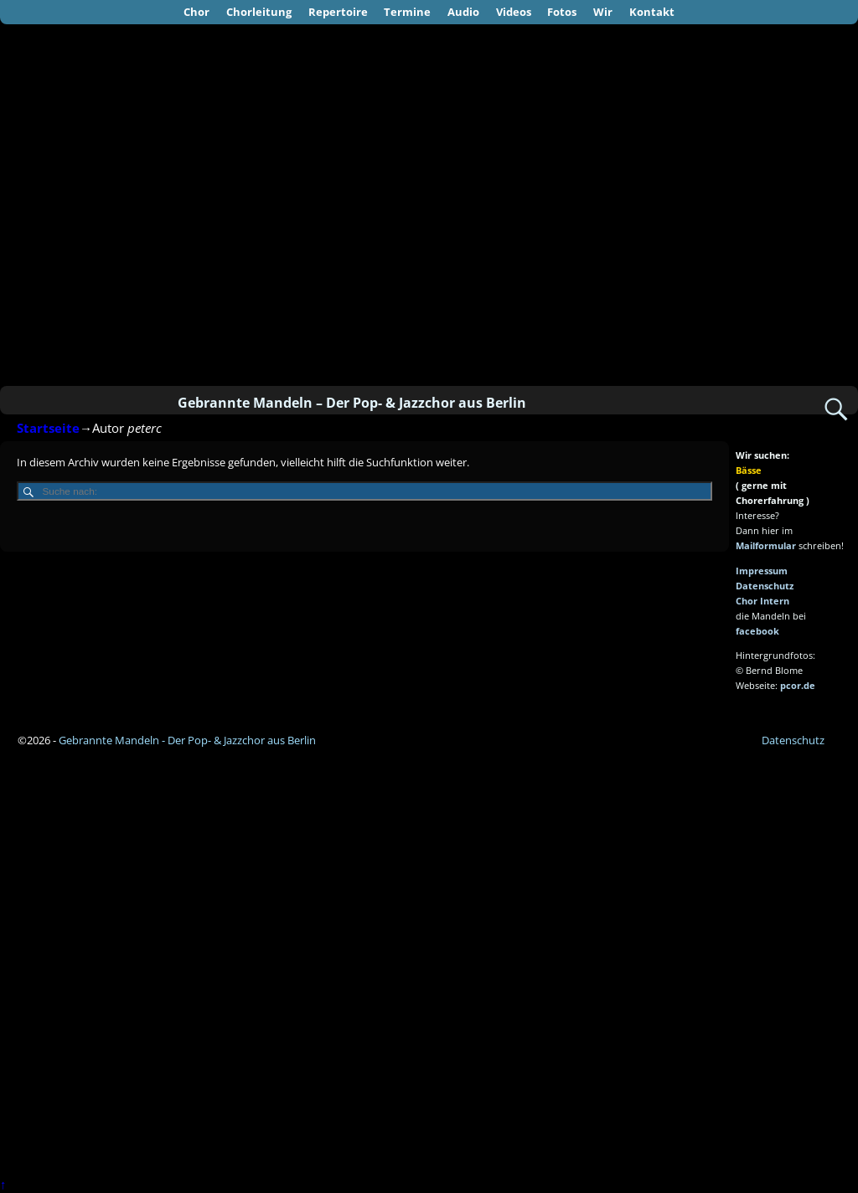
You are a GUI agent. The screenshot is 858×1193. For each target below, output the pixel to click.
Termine (407, 11)
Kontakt (652, 11)
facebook (757, 631)
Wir (602, 11)
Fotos (561, 11)
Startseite (48, 427)
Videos (513, 11)
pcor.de (797, 685)
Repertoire (338, 11)
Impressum (762, 570)
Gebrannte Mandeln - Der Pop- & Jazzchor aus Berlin (187, 740)
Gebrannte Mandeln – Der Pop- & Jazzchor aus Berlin (352, 402)
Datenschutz (764, 585)
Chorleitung (259, 11)
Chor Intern (762, 600)
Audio (463, 11)
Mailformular (766, 545)
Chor (196, 11)
